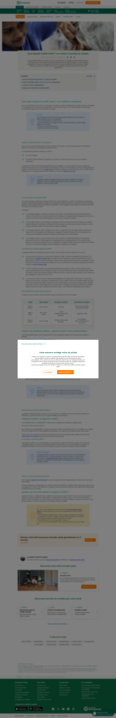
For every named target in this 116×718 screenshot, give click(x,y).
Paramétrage (49, 372)
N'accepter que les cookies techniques (33, 344)
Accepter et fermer (65, 372)
